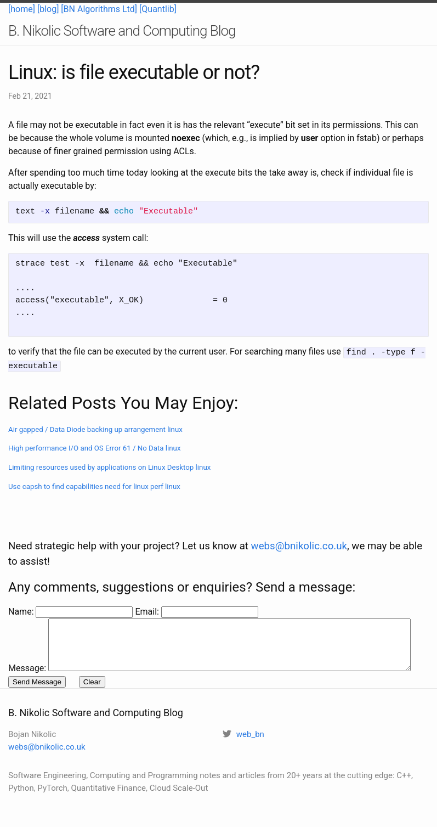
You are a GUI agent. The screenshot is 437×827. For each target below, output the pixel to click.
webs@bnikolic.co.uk (299, 523)
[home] (21, 9)
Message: (27, 602)
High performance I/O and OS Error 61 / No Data (94, 446)
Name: (22, 588)
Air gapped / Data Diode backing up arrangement (95, 428)
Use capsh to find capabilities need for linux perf (94, 485)
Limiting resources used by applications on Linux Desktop (109, 466)
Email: (148, 588)
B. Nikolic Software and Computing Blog (121, 30)
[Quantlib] (158, 9)
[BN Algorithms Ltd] (99, 9)
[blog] (48, 9)
